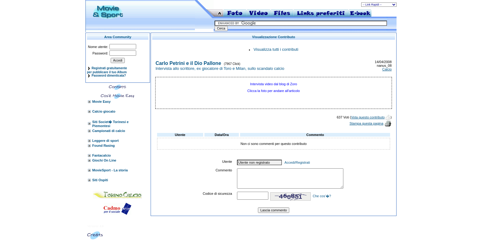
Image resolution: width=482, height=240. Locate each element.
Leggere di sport (105, 140)
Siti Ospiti (100, 180)
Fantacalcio (101, 155)
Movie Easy (101, 101)
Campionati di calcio (108, 131)
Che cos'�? (322, 196)
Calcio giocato (103, 111)
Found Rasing (103, 145)
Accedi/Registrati (297, 162)
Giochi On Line (104, 160)
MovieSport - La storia (110, 170)
